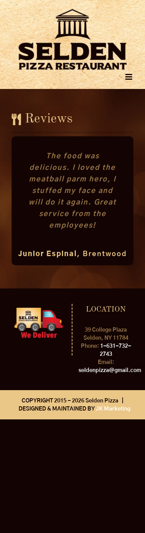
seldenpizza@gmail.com (109, 370)
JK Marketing (113, 409)
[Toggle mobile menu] (129, 77)
